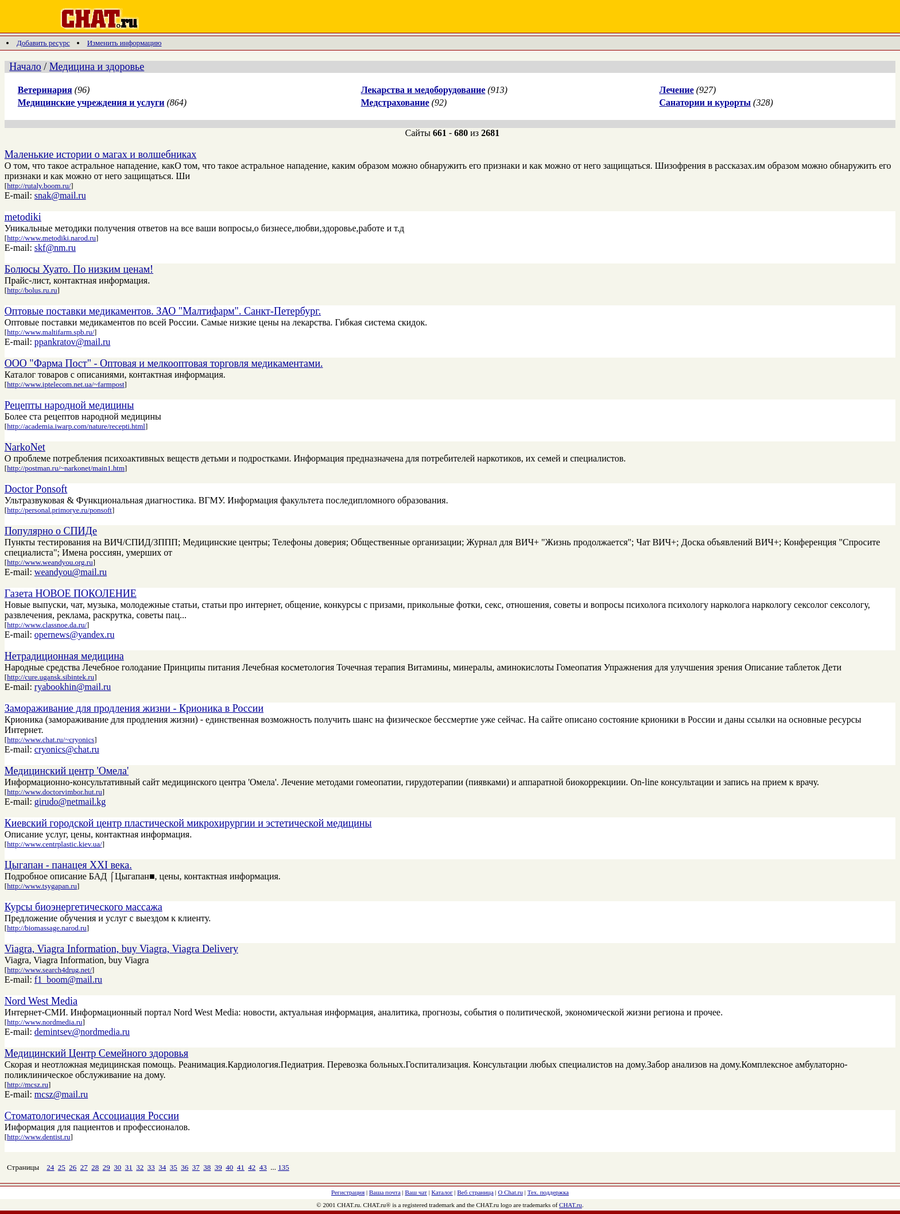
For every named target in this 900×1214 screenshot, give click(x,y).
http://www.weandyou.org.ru (49, 562)
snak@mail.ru (60, 195)
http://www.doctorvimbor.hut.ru (54, 792)
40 (229, 1167)
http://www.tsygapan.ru (42, 886)
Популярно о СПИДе (51, 531)
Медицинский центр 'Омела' (67, 771)
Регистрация (347, 1192)
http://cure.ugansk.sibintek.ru (50, 677)
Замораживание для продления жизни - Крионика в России (134, 708)
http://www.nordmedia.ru (44, 1022)
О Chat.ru (510, 1192)
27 (84, 1167)
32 (139, 1167)
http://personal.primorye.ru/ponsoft (59, 510)
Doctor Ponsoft (36, 489)
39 (218, 1167)
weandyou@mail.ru (70, 572)
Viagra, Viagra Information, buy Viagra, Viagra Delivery (121, 949)
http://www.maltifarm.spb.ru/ (50, 332)
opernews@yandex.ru (74, 634)
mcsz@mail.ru (61, 1094)
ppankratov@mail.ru (72, 342)
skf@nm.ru (55, 248)
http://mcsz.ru (27, 1084)
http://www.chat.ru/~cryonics (50, 739)
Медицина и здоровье (96, 66)
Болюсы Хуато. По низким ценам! (79, 269)
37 (196, 1167)
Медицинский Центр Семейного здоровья (96, 1053)
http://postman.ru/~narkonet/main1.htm (66, 468)
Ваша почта (385, 1192)
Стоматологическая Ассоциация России (92, 1116)
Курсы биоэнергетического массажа (83, 907)
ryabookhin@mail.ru (72, 687)
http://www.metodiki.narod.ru (51, 238)
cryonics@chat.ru (66, 749)
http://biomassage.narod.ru (47, 928)
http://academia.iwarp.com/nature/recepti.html (76, 426)
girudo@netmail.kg (70, 801)
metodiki (23, 217)
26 (72, 1167)
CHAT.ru (570, 1204)
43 (263, 1167)
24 (50, 1167)
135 (283, 1167)
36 (184, 1167)
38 (207, 1167)
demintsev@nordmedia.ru (82, 1032)
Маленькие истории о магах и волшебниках (100, 154)
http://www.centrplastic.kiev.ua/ (54, 844)
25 (61, 1167)
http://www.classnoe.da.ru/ (47, 624)
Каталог (442, 1192)
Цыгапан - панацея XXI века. (68, 865)
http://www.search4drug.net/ (49, 969)
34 (162, 1167)
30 (117, 1167)
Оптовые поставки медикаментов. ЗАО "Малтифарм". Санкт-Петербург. (163, 311)
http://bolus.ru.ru (32, 290)
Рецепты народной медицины (69, 405)
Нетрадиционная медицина (64, 656)
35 (173, 1167)
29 (106, 1167)
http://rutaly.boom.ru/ (39, 185)
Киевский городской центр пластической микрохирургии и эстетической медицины (188, 823)
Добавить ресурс (43, 42)
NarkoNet (25, 447)
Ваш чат (416, 1192)
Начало (25, 66)
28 (95, 1167)
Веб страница (475, 1192)
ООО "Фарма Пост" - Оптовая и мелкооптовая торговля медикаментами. (164, 363)
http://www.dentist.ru (38, 1136)
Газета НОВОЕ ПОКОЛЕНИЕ (71, 593)
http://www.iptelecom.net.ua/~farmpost (65, 384)
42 (251, 1167)
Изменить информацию (124, 42)
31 (129, 1167)
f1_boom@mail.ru (68, 979)
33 (151, 1167)
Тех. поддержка (548, 1192)
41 (241, 1167)
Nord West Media (41, 1001)
